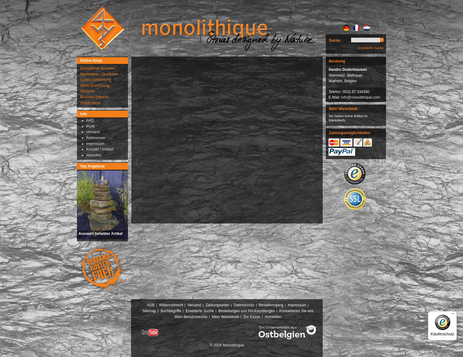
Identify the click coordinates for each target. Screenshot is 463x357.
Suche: (335, 40)
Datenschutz (244, 305)
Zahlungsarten (217, 305)
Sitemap (149, 311)
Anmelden (273, 317)
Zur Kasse (251, 317)
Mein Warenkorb (225, 317)
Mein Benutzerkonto (190, 317)
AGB (151, 305)
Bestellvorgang (271, 305)
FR (356, 28)
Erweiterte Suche (371, 48)
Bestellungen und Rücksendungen (246, 311)
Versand (194, 305)
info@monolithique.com (360, 97)
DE (346, 28)
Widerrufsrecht (171, 305)
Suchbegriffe (170, 311)
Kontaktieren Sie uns (296, 311)
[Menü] (453, 315)
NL (366, 28)
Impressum (297, 305)
